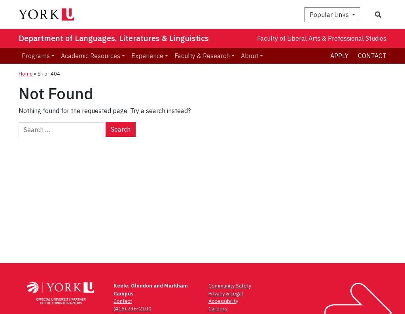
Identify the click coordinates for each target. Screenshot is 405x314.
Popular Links (330, 15)
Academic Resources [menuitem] (90, 56)
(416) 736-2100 (132, 308)
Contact (372, 56)
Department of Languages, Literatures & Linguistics (114, 38)
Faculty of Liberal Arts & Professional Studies (321, 38)
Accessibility (223, 301)
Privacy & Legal (225, 293)
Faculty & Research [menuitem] (202, 56)
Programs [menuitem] (36, 56)
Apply (339, 56)
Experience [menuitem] (147, 56)
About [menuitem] (249, 56)
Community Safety (229, 285)
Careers (217, 308)
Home (26, 73)
